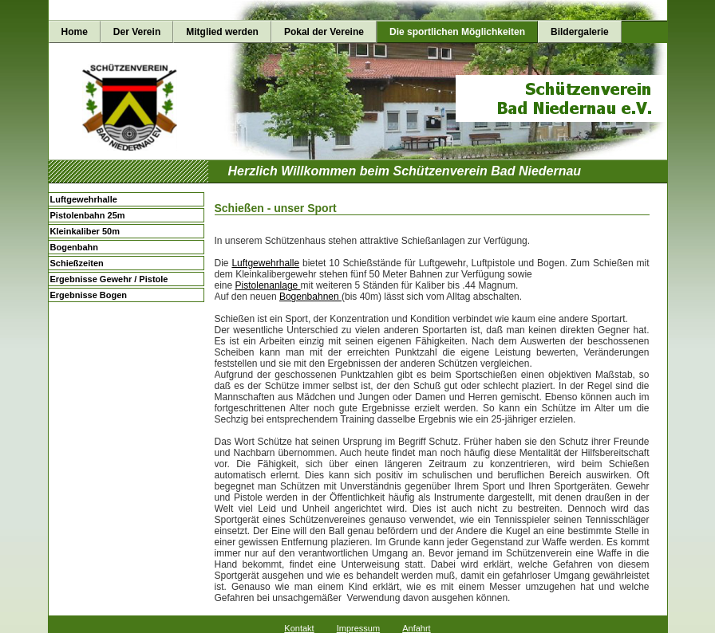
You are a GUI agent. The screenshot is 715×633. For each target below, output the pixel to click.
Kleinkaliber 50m (85, 231)
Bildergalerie (580, 31)
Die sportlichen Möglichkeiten (457, 31)
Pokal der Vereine (324, 31)
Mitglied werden (222, 31)
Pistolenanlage (268, 285)
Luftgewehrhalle (83, 199)
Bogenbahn (74, 247)
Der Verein (136, 31)
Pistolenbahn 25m (87, 215)
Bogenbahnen (310, 296)
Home (74, 31)
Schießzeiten (77, 263)
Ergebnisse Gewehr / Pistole (109, 279)
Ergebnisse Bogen (89, 295)
